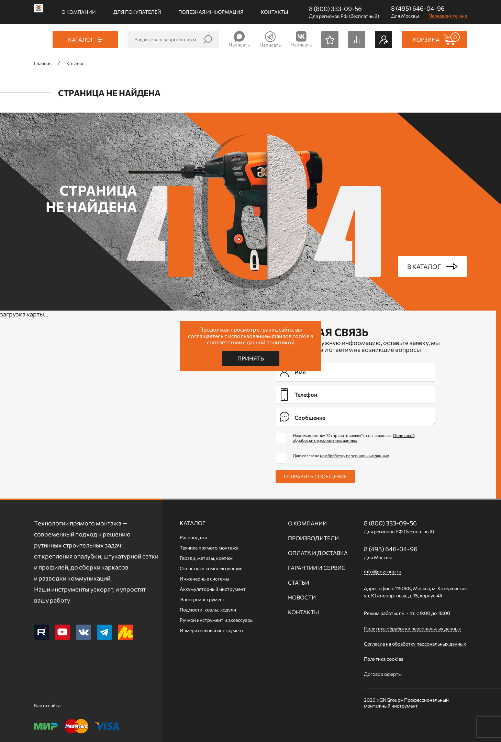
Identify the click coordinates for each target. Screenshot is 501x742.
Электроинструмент (202, 599)
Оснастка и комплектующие (211, 568)
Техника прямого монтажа (209, 548)
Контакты (274, 12)
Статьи (298, 582)
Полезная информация (210, 12)
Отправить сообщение (315, 476)
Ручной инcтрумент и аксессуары (217, 620)
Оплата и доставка (318, 553)
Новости (302, 597)
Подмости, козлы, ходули (208, 610)
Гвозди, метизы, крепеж (206, 558)
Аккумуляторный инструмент (213, 589)
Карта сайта (47, 705)
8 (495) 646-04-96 (418, 8)
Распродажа (193, 537)
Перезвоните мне (447, 16)
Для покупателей (137, 12)
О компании (79, 12)
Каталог (192, 523)
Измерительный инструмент (212, 630)
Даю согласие (341, 455)
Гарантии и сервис (316, 567)
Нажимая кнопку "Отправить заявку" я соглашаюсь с (354, 437)
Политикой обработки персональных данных (354, 437)
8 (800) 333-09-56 (335, 9)
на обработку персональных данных (354, 455)
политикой (280, 342)
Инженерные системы (204, 579)
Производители (313, 538)
